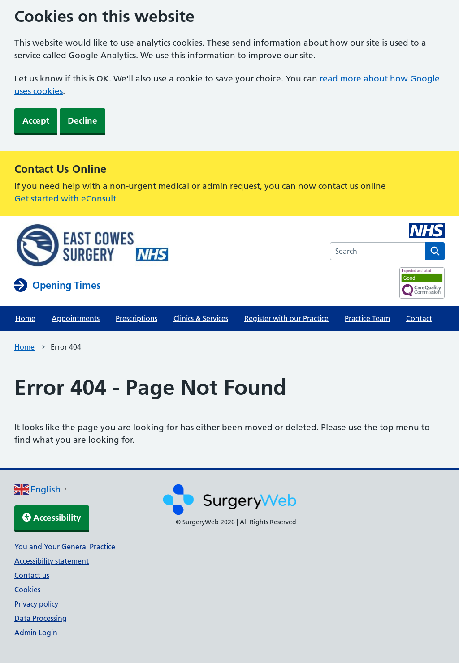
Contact (419, 318)
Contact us (31, 575)
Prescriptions (136, 318)
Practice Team (367, 318)
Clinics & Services (200, 318)
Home (25, 318)
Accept (35, 120)
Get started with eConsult (65, 198)
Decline (82, 120)
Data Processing (40, 618)
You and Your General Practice (64, 546)
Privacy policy (36, 603)
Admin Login (35, 632)
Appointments (76, 318)
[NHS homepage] (91, 246)
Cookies (27, 589)
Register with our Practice (286, 318)
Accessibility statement (51, 560)
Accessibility (51, 518)
